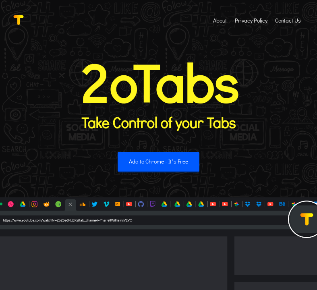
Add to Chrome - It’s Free (158, 161)
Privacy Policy (251, 20)
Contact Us (288, 20)
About (220, 20)
